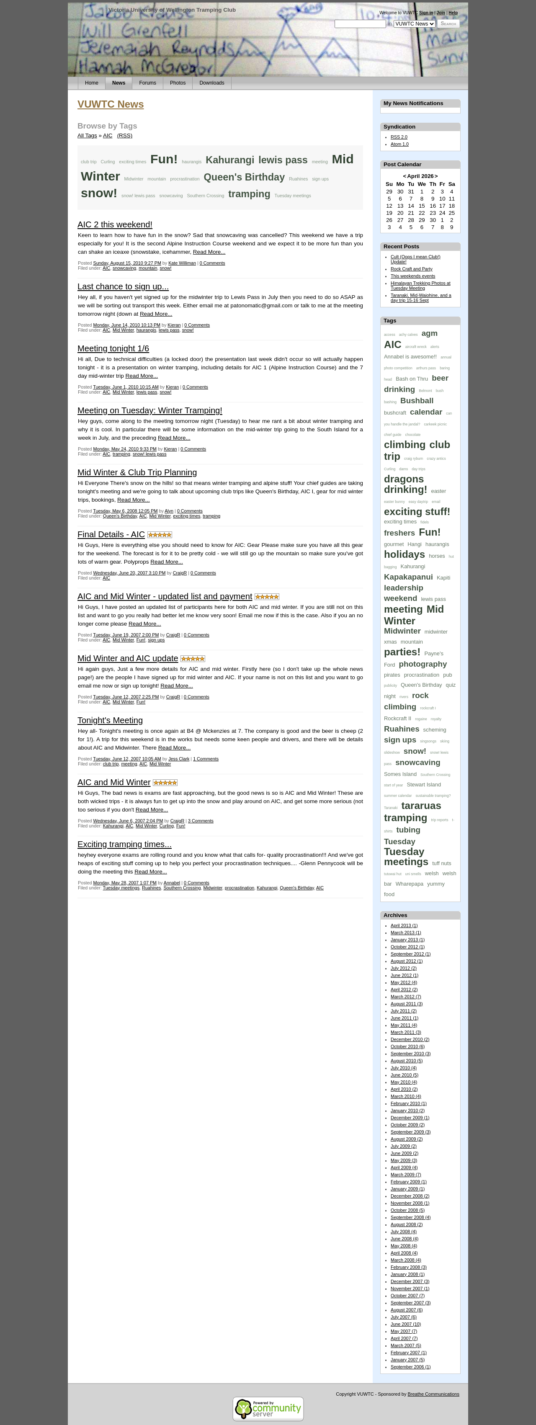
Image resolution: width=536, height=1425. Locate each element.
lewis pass (283, 160)
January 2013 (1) (408, 939)
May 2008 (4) (404, 1245)
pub (447, 675)
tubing (408, 829)
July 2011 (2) (404, 1010)
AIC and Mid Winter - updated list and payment (165, 596)
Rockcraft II (397, 718)
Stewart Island (424, 784)
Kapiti (443, 578)
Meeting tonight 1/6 (113, 348)
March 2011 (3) (406, 1032)
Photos (178, 83)
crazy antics (436, 458)
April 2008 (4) (404, 1252)
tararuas (421, 805)
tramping (249, 193)
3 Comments (201, 820)
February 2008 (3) (409, 1267)
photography (423, 664)
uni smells (413, 874)
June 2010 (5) (404, 1074)
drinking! (405, 489)
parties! (402, 651)
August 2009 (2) (407, 1139)
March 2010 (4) (406, 1096)
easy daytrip (418, 502)
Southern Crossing (205, 195)
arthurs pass (426, 368)
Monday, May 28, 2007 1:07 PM (125, 882)
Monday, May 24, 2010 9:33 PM (125, 448)
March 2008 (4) (406, 1260)
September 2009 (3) (411, 1131)
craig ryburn (413, 458)
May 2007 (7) (404, 1331)
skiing (444, 741)
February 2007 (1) (409, 1352)
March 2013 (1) (406, 932)
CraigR (180, 572)
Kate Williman (182, 262)
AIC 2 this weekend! (114, 224)
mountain (156, 178)
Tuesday (399, 841)
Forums (147, 83)
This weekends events (413, 275)
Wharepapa (410, 884)
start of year (393, 785)
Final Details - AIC (111, 534)
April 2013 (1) (404, 925)
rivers (403, 697)
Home (91, 83)
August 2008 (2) (407, 1224)
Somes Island (400, 774)
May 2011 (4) (404, 1025)
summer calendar (398, 796)
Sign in (426, 12)
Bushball (416, 400)
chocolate (413, 435)
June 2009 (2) (404, 1153)
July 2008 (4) (404, 1231)
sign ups (320, 178)
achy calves (408, 334)
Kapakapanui (408, 576)
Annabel (172, 882)
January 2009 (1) (408, 1188)
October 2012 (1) (408, 946)
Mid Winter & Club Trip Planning (137, 472)
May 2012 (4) (404, 982)
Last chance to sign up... (123, 286)
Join (441, 12)
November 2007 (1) (410, 1288)
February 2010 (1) (409, 1103)
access (389, 334)
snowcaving (171, 195)
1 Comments (206, 758)
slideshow (392, 752)
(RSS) (125, 135)
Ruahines (298, 178)
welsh (432, 873)
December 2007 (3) (410, 1281)
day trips (418, 469)
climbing (404, 444)
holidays (404, 554)
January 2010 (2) (408, 1110)
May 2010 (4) (404, 1082)
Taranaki (390, 808)
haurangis (191, 161)
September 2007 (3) (411, 1302)
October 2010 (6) (408, 1046)
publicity (390, 685)
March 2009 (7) (406, 1174)
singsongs (428, 741)
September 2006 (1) (411, 1366)
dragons (404, 478)
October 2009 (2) (408, 1124)
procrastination (185, 178)
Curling (107, 161)
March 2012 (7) (406, 996)
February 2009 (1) (409, 1181)
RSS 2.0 (399, 136)
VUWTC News (110, 104)
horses (437, 556)
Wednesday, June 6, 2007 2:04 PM (128, 820)
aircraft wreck (416, 347)
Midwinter (134, 178)
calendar (426, 411)
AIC (107, 135)
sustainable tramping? (433, 796)
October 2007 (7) (408, 1295)
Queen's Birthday (244, 177)
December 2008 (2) (410, 1195)
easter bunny (394, 502)
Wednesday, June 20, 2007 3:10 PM (129, 572)
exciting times (132, 161)
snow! (99, 193)
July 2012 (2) (404, 968)
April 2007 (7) (404, 1338)
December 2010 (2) (410, 1039)
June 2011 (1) (404, 1017)
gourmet (394, 544)
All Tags (87, 135)
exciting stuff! (417, 511)
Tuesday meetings (293, 195)
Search (448, 23)
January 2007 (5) (408, 1359)
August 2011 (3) (407, 1003)
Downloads (211, 83)
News (118, 83)
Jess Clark (178, 758)
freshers (399, 532)
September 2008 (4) (411, 1217)
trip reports (439, 820)
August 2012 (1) (407, 961)
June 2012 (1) (404, 975)
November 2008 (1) (410, 1203)
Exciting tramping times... (124, 844)
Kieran (174, 324)
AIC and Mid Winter (114, 782)
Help (453, 12)
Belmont (425, 391)
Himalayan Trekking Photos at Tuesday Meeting (421, 286)
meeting (320, 161)
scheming (434, 730)
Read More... (209, 252)
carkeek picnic (435, 424)
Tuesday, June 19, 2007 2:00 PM (126, 634)
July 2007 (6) (404, 1316)
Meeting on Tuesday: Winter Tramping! (149, 410)
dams (403, 469)
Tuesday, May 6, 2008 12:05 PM (125, 510)
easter (438, 491)
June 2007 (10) (406, 1324)
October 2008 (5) (408, 1210)
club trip (89, 161)
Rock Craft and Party (412, 268)
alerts (434, 347)
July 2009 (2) (404, 1146)
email (436, 502)
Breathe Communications (433, 1394)
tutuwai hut (393, 874)
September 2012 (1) (411, 953)
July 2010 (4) (404, 1067)
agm (430, 333)
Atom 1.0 (400, 144)
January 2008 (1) (408, 1274)
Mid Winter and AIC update (127, 658)
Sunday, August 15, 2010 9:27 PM (127, 262)
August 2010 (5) (407, 1060)
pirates (392, 675)
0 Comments (212, 262)
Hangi (414, 544)
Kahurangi (230, 160)
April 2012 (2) (404, 989)
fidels (424, 522)
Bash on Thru (412, 379)
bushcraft (395, 413)
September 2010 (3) (411, 1053)
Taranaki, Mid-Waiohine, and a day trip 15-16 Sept (421, 298)
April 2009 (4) (404, 1167)
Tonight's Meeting (110, 720)
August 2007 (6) (407, 1309)
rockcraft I (428, 708)
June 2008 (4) (404, 1238)
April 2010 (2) (404, 1089)
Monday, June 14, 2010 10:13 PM (126, 324)
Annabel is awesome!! (410, 356)
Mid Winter (123, 329)
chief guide (393, 435)
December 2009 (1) (410, 1117)
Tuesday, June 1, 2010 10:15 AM (126, 386)
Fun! (164, 159)
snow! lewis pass (138, 195)
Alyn (169, 510)
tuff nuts (441, 863)
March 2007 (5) (406, 1345)
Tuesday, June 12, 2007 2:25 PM (126, 696)
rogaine (421, 719)
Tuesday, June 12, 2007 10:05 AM (127, 758)
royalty (436, 719)
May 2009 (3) (404, 1160)
